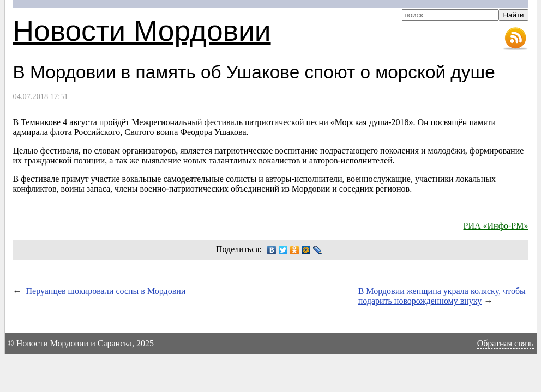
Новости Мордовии (142, 31)
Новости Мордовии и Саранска (74, 343)
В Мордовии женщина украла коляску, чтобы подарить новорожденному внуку (442, 295)
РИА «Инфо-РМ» (496, 225)
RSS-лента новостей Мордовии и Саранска (515, 39)
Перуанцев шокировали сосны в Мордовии (106, 291)
